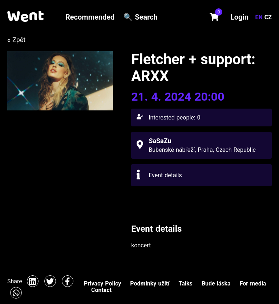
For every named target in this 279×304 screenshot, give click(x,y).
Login (239, 17)
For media (253, 283)
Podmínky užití (149, 283)
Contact (101, 290)
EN (259, 17)
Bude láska (216, 283)
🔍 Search (141, 17)
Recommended (89, 17)
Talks (185, 283)
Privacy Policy (102, 283)
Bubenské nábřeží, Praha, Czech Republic (202, 149)
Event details (165, 175)
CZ (268, 17)
